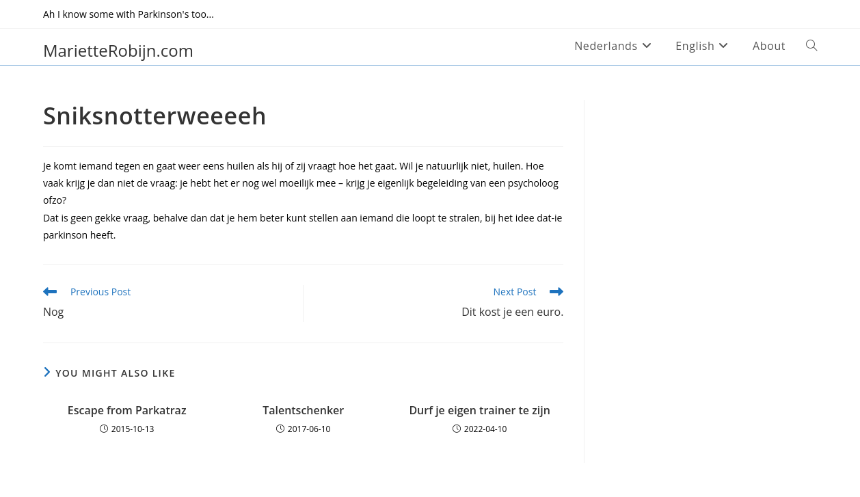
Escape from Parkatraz (127, 410)
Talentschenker (303, 410)
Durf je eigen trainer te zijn (479, 410)
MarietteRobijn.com (118, 50)
